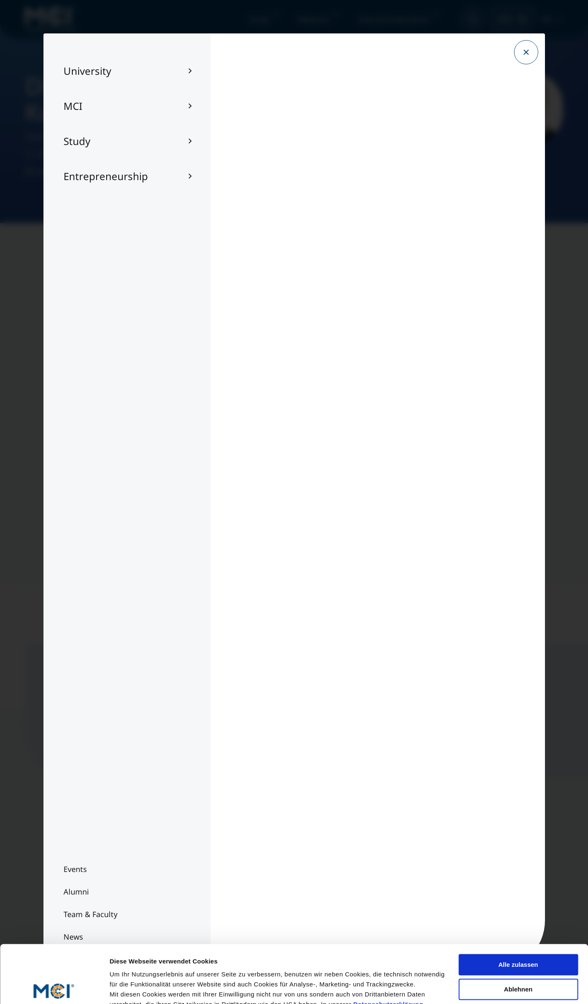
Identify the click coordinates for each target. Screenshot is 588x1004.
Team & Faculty (77, 861)
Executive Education (394, 19)
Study (259, 19)
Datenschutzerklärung (388, 944)
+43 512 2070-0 (404, 861)
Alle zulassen (518, 904)
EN (546, 19)
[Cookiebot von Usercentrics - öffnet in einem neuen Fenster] (54, 987)
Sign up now (311, 732)
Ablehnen (518, 929)
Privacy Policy (238, 878)
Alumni (64, 878)
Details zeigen (130, 987)
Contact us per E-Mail (414, 878)
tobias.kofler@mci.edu (70, 172)
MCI (505, 19)
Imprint (229, 861)
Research (314, 19)
